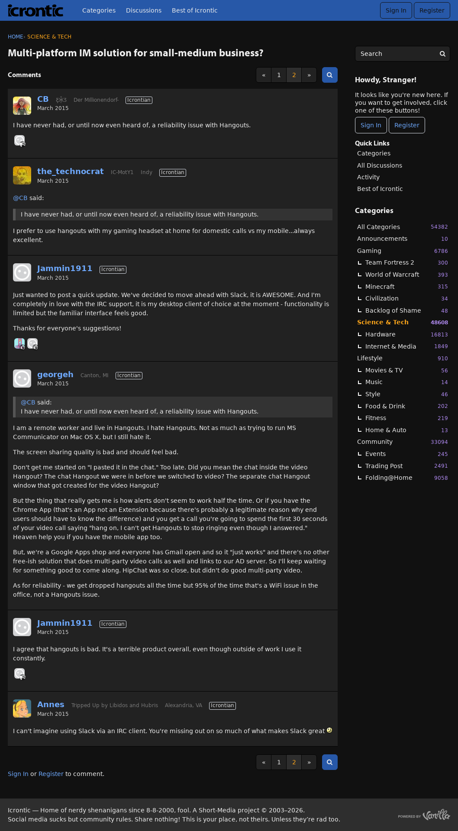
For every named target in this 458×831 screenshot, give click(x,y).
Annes (51, 704)
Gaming (402, 251)
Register (432, 10)
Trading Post (406, 466)
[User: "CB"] (22, 106)
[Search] (442, 53)
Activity (368, 177)
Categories (99, 10)
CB (43, 98)
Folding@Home (406, 478)
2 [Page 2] (294, 74)
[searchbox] (402, 53)
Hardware (406, 334)
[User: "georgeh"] (32, 343)
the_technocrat (70, 171)
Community (402, 442)
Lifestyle (402, 358)
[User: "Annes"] (22, 708)
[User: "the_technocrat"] (22, 175)
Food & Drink (406, 406)
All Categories (402, 227)
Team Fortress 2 (406, 263)
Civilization (406, 298)
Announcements (402, 239)
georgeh (55, 374)
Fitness (406, 418)
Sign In (396, 10)
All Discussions (379, 165)
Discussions (143, 10)
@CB (20, 197)
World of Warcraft (406, 275)
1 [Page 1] (279, 74)
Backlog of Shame (406, 311)
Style (406, 394)
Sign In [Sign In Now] (371, 125)
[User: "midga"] (19, 343)
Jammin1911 (65, 268)
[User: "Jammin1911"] (22, 272)
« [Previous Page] (264, 74)
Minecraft (406, 286)
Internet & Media (406, 346)
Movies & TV (406, 370)
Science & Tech (402, 322)
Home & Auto (406, 430)
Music (406, 382)
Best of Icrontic (195, 10)
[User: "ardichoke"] (19, 140)
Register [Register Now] (406, 125)
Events (406, 454)
